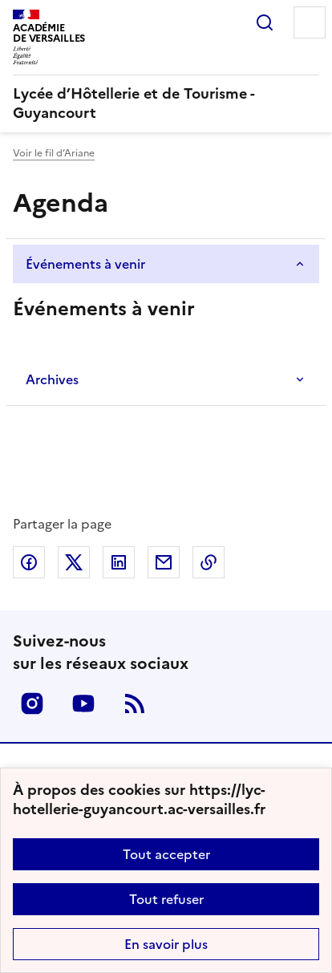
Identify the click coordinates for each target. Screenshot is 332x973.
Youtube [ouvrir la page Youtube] (83, 703)
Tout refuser (166, 899)
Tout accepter (166, 854)
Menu (310, 22)
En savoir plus (166, 944)
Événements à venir (85, 264)
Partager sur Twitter (74, 562)
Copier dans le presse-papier (208, 562)
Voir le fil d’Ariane (54, 153)
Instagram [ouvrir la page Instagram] (32, 703)
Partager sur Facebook (29, 562)
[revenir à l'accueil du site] (166, 103)
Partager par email (164, 562)
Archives (52, 379)
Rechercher (265, 22)
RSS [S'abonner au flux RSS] (134, 703)
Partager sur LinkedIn (119, 562)
